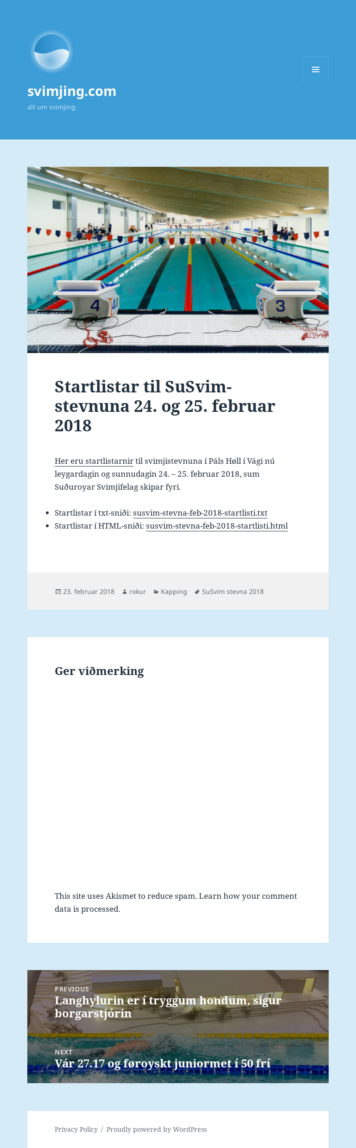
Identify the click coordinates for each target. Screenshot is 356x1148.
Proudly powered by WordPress (157, 1129)
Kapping (174, 591)
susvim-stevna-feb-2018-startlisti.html (217, 525)
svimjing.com (71, 91)
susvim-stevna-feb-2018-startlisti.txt (200, 512)
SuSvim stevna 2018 (233, 591)
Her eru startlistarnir (94, 460)
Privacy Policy (76, 1129)
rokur (137, 591)
